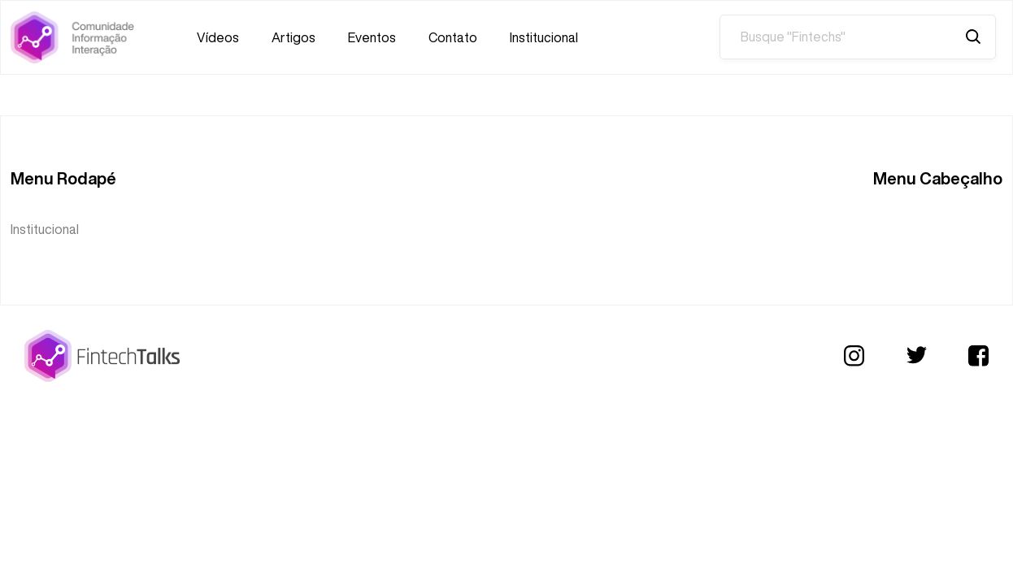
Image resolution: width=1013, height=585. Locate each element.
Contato (452, 37)
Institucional (544, 37)
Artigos (293, 37)
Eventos (372, 37)
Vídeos (218, 37)
